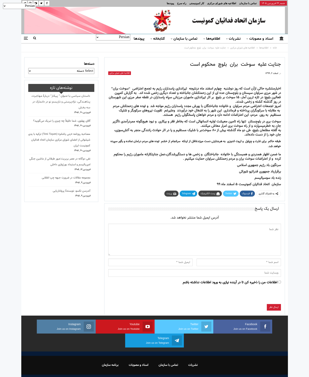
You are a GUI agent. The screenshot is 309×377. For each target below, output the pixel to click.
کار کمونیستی (196, 3)
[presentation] (250, 296)
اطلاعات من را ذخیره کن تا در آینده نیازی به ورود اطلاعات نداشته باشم (230, 282)
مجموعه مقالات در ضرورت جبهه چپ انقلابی (66, 178)
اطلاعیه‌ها (213, 39)
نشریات (235, 39)
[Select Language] (113, 37)
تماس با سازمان (248, 3)
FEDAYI (145, 368)
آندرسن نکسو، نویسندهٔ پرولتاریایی (71, 191)
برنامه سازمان (110, 351)
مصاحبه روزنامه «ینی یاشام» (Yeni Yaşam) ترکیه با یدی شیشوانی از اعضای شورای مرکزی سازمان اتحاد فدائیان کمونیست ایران (59, 140)
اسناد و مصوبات (261, 39)
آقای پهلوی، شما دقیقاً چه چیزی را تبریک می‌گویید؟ (61, 121)
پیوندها (170, 3)
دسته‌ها (89, 64)
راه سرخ (181, 3)
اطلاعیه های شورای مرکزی (221, 3)
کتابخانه (159, 39)
